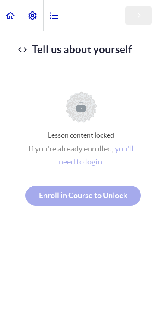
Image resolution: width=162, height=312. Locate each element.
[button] (11, 15)
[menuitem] (32, 15)
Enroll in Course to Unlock (83, 195)
